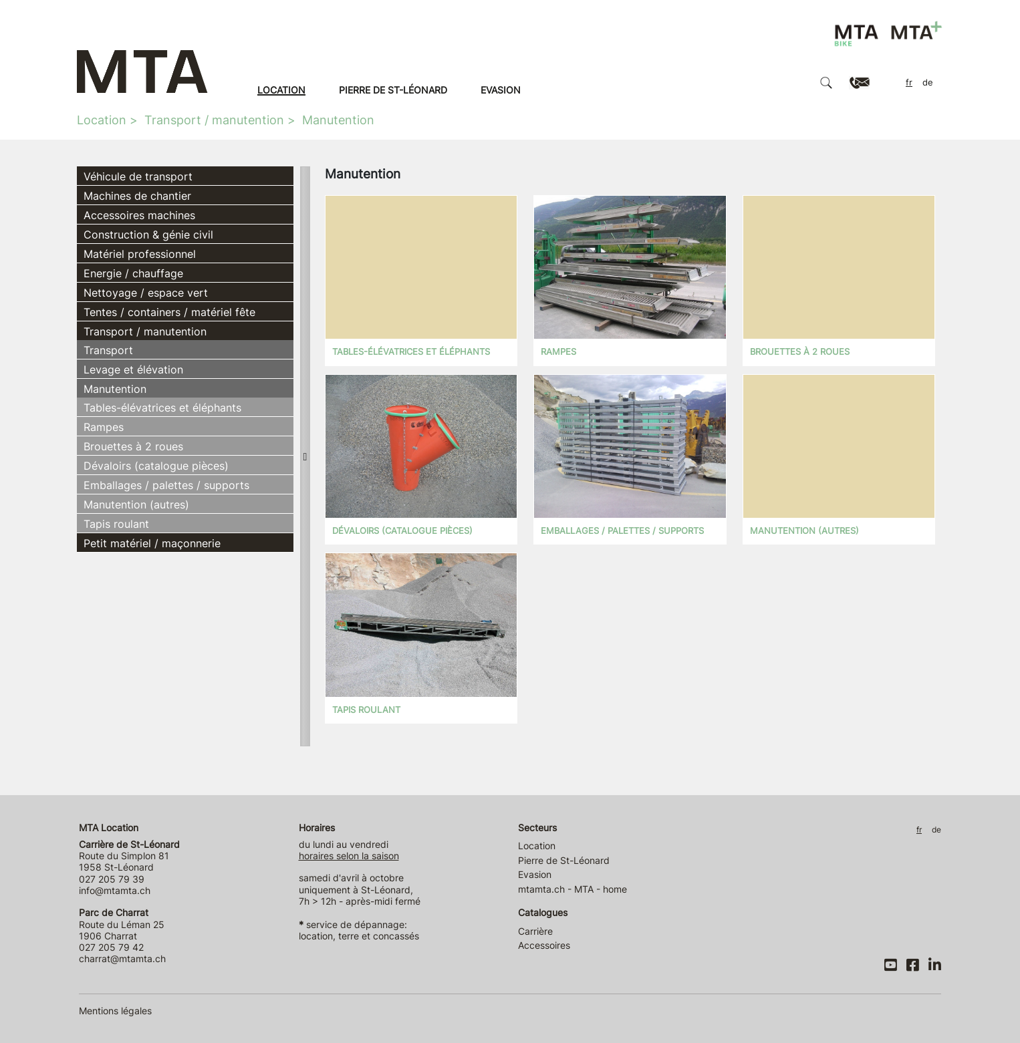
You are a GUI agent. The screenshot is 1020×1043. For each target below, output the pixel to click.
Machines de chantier (137, 195)
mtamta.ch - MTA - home (572, 889)
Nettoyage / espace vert (146, 292)
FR (909, 83)
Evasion (501, 90)
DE (927, 83)
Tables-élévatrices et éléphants (162, 407)
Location (281, 90)
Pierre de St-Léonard (393, 90)
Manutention (338, 120)
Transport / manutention (214, 120)
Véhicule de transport (138, 176)
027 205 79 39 (111, 879)
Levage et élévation (133, 369)
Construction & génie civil (148, 234)
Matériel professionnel (140, 254)
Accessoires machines (139, 215)
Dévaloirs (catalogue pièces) (156, 465)
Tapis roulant (116, 524)
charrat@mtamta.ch (122, 958)
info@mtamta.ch (114, 890)
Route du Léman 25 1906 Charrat (121, 924)
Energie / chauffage (133, 273)
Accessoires (544, 945)
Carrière (535, 931)
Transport (108, 350)
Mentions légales (115, 1010)
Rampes (104, 427)
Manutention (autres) (136, 504)
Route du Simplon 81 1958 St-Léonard (129, 856)
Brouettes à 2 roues (133, 446)
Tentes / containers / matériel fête (169, 312)
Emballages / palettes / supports (166, 485)
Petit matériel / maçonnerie (152, 543)
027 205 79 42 (111, 947)
